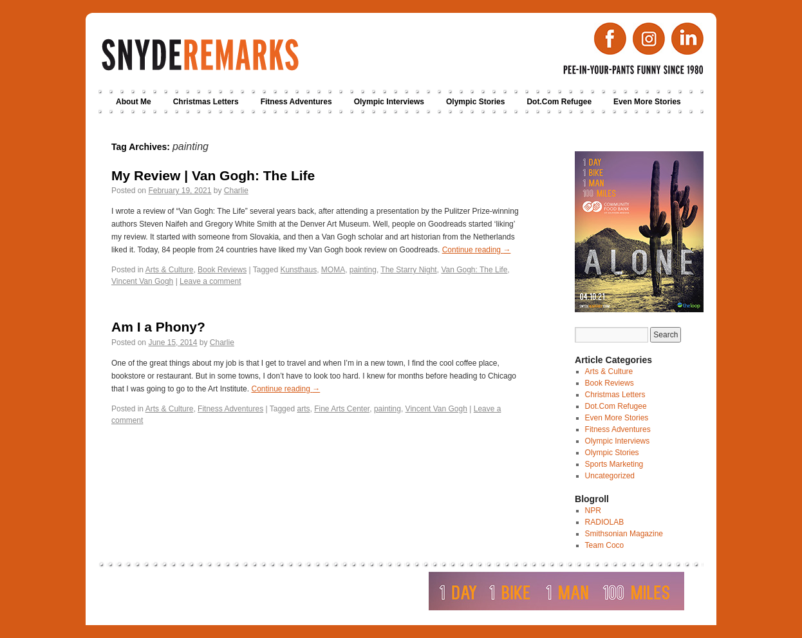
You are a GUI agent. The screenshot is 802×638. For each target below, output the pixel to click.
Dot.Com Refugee (559, 101)
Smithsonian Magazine (624, 533)
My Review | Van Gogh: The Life (213, 175)
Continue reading (476, 249)
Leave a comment (210, 281)
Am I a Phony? (158, 326)
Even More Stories (647, 101)
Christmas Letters (206, 101)
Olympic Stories (475, 101)
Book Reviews (222, 269)
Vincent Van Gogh (142, 281)
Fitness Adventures (296, 101)
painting (363, 269)
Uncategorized (610, 475)
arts (303, 408)
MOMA (333, 269)
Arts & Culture (169, 269)
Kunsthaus (298, 269)
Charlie (236, 190)
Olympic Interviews (389, 101)
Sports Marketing (614, 464)
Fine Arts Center (341, 408)
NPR (593, 510)
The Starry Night (408, 269)
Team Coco (604, 545)
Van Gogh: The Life (474, 269)
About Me (133, 101)
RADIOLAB (604, 522)
